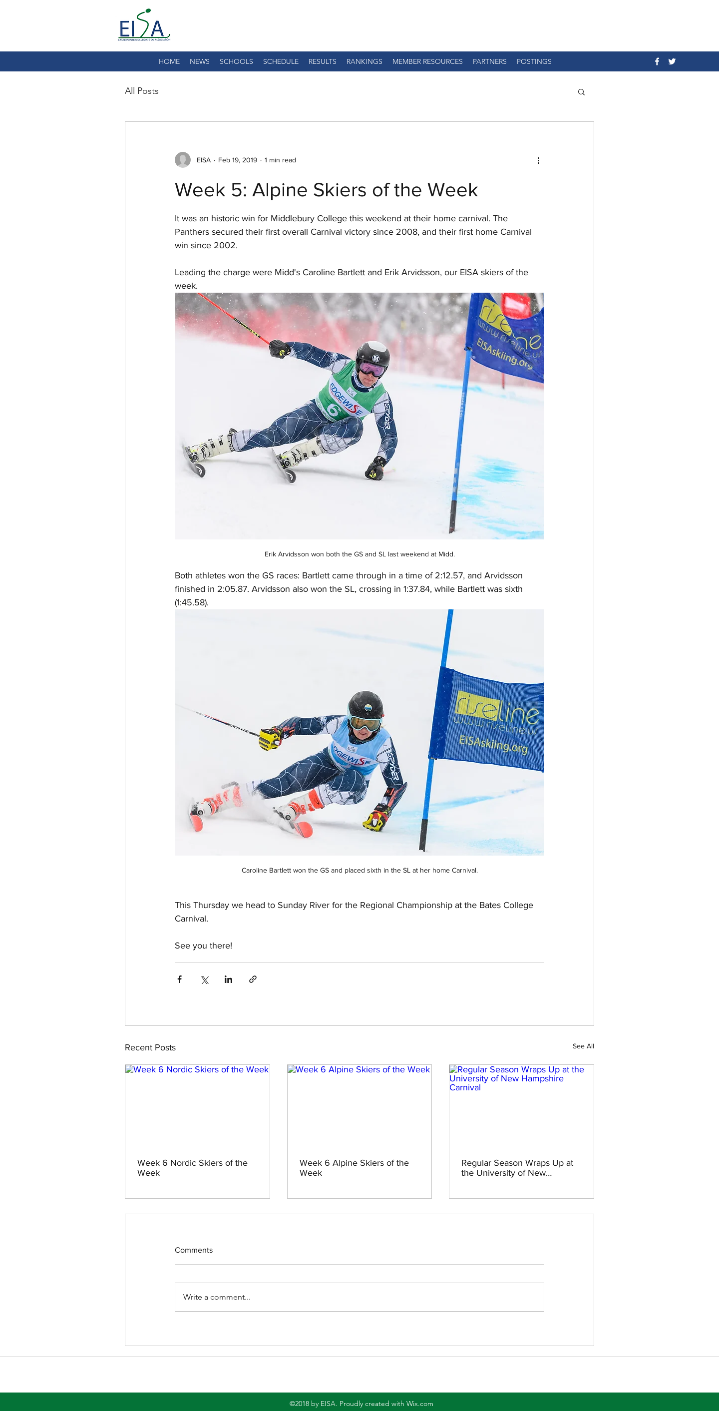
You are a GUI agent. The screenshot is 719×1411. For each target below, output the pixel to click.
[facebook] (657, 61)
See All (583, 1046)
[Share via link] (253, 979)
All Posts (142, 90)
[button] (581, 91)
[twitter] (672, 61)
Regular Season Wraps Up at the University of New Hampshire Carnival (517, 1168)
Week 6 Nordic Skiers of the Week (192, 1168)
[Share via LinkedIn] (228, 979)
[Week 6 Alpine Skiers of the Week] (360, 1105)
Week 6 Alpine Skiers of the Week (354, 1168)
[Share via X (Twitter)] (204, 979)
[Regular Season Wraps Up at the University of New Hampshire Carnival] (521, 1105)
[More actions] (538, 160)
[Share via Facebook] (179, 979)
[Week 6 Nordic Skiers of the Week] (197, 1105)
